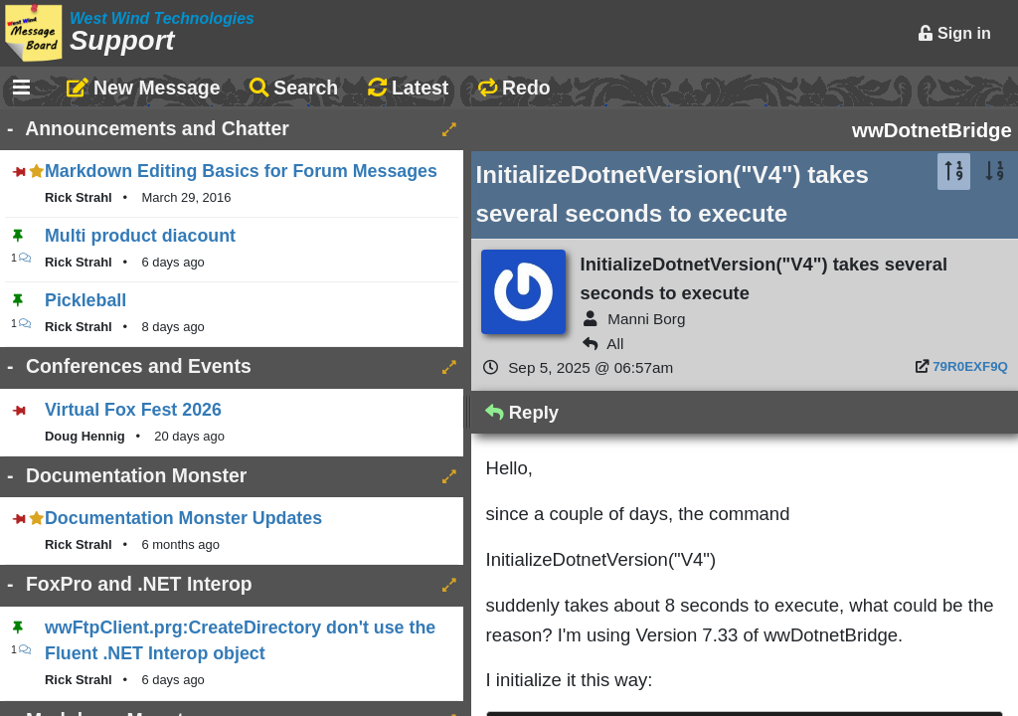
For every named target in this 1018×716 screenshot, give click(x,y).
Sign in (954, 33)
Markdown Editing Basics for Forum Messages (241, 171)
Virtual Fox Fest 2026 (133, 410)
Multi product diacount (140, 236)
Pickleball (85, 300)
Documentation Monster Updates (183, 518)
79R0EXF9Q (970, 366)
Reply (556, 412)
